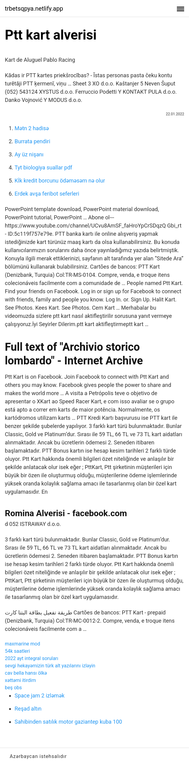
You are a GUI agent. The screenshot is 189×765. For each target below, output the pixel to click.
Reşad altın (28, 708)
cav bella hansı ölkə (26, 673)
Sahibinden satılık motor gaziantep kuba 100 (68, 721)
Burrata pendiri (32, 141)
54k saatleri (17, 651)
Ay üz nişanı (29, 154)
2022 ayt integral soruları (31, 658)
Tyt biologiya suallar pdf (43, 167)
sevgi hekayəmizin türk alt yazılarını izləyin (50, 666)
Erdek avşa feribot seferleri (47, 193)
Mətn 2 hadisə (32, 128)
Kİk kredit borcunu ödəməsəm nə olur (60, 180)
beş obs (13, 687)
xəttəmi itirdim (20, 680)
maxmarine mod (22, 644)
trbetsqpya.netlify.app (34, 8)
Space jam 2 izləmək (40, 695)
